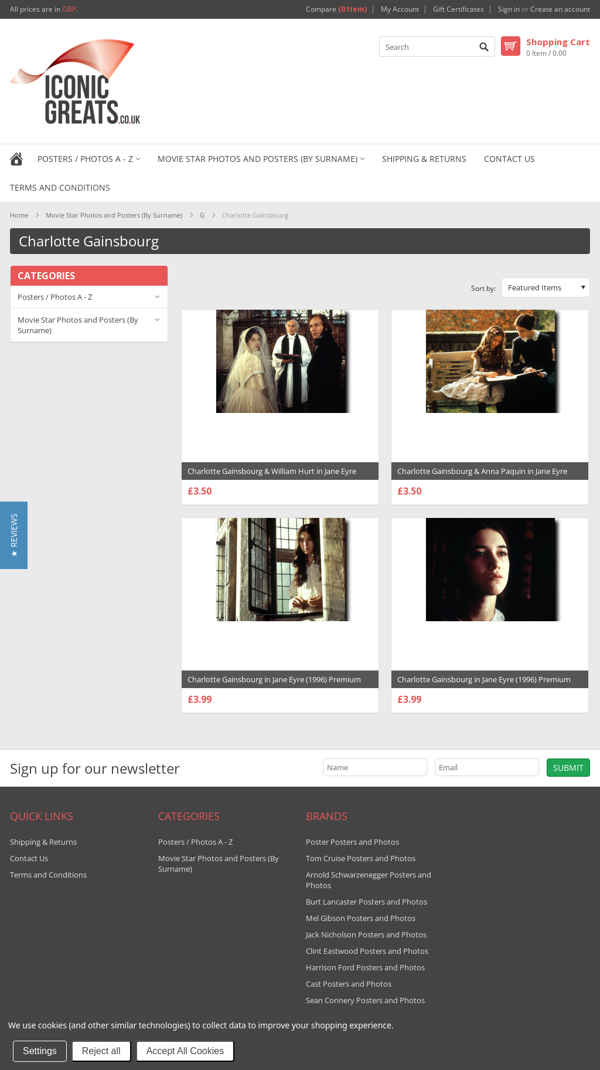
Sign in (509, 9)
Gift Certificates (458, 9)
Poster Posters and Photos (352, 842)
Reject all (101, 1051)
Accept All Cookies (185, 1051)
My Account (400, 9)
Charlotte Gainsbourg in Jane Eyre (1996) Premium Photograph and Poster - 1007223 (274, 685)
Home (19, 215)
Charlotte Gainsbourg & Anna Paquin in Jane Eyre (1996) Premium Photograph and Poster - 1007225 (484, 477)
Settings (40, 1051)
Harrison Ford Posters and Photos (365, 967)
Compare (336, 9)
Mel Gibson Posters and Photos (360, 918)
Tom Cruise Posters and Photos (360, 858)
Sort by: (483, 288)
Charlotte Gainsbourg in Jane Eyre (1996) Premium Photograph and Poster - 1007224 (484, 685)
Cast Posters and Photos (348, 983)
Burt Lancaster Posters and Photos (366, 901)
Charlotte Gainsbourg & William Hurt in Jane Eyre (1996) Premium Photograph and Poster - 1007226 (274, 477)
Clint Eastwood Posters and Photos (367, 951)
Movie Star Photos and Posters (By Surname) (257, 158)
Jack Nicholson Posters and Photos (366, 934)
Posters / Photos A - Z (85, 158)
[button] (14, 535)
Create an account (560, 9)
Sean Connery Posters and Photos (365, 1000)
